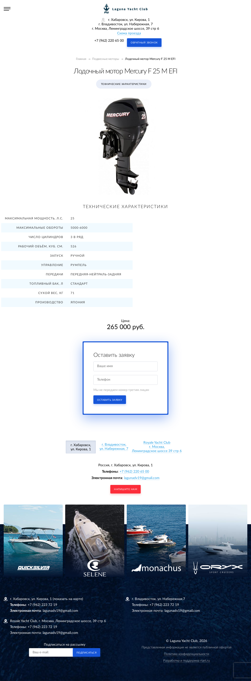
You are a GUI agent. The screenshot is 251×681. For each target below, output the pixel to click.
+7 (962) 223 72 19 (42, 605)
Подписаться (86, 653)
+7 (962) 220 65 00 (109, 40)
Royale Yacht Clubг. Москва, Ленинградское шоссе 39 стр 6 (157, 447)
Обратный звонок (144, 42)
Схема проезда (129, 33)
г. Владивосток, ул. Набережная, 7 (114, 447)
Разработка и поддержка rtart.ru (186, 660)
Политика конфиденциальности (186, 654)
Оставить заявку (109, 400)
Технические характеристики (124, 84)
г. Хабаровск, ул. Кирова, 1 (81, 447)
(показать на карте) (68, 599)
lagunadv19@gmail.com (142, 478)
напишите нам (125, 489)
